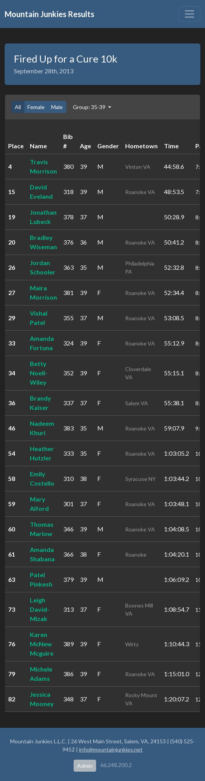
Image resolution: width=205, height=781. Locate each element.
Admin (85, 765)
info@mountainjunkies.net (111, 749)
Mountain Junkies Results (49, 14)
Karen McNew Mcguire (41, 644)
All (18, 107)
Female (36, 107)
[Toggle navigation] (189, 14)
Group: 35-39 (90, 107)
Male (57, 107)
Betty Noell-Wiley (38, 373)
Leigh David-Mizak (39, 609)
